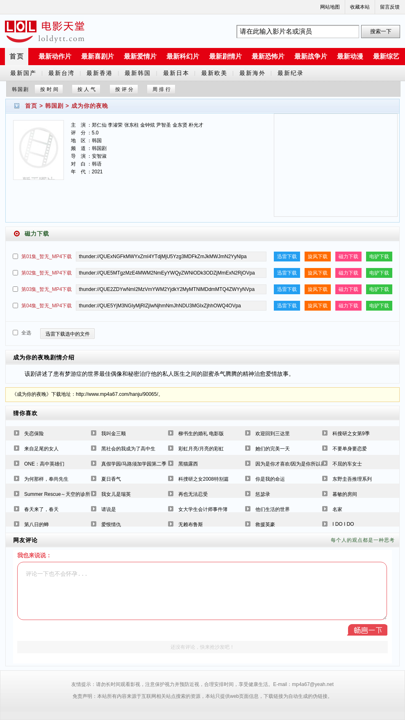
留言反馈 (390, 7)
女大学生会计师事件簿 (203, 509)
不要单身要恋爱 (349, 449)
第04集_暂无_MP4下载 (46, 306)
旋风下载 (318, 256)
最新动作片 (55, 56)
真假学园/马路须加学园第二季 (133, 464)
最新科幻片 (182, 56)
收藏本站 (360, 7)
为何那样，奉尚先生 (46, 479)
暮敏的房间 (344, 494)
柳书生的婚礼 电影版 (201, 433)
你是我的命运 (270, 479)
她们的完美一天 (272, 449)
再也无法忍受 (193, 494)
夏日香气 (111, 479)
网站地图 (330, 7)
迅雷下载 (287, 256)
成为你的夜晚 (89, 105)
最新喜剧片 (97, 56)
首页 (16, 56)
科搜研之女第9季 (351, 433)
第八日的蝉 (36, 524)
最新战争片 (310, 56)
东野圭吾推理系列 (352, 479)
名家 (337, 509)
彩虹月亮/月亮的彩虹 (201, 449)
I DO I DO (343, 524)
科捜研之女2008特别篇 (203, 479)
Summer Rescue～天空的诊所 (57, 494)
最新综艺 (386, 56)
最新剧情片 (225, 56)
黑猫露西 (188, 464)
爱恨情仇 (111, 524)
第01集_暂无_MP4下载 (46, 256)
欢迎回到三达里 (272, 433)
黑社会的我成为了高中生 (128, 449)
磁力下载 (348, 256)
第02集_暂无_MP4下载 (46, 273)
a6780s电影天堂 (44, 31)
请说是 (108, 509)
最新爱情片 (140, 56)
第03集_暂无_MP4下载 (46, 289)
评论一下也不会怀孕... (202, 591)
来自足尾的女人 (41, 449)
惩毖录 (262, 494)
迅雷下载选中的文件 (68, 334)
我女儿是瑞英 (116, 494)
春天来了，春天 (41, 509)
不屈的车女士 (347, 464)
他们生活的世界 (272, 509)
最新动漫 (350, 56)
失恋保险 (34, 433)
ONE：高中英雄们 (44, 464)
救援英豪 (265, 524)
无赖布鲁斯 (190, 524)
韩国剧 (54, 105)
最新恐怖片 (268, 56)
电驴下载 (379, 256)
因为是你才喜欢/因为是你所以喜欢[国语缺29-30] (308, 464)
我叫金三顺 (113, 433)
